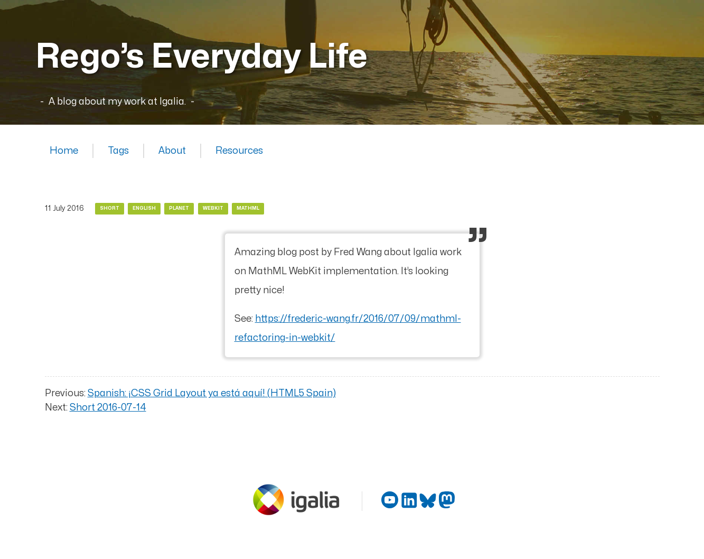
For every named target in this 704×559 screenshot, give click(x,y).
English (144, 208)
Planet (179, 208)
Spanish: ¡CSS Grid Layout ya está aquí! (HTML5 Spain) (212, 393)
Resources (239, 150)
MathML (248, 208)
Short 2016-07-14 (108, 407)
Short (109, 208)
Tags (118, 150)
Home (64, 150)
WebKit (213, 208)
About (172, 150)
